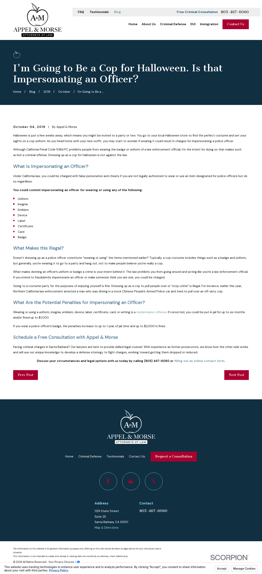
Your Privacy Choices (64, 562)
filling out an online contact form (199, 361)
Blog (117, 12)
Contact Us (235, 24)
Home (69, 456)
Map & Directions (107, 528)
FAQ (81, 12)
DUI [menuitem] (193, 24)
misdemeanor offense (151, 312)
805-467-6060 (235, 12)
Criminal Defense (90, 456)
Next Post (236, 375)
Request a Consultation (173, 456)
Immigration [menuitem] (209, 24)
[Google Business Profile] (131, 481)
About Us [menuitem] (149, 24)
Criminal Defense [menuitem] (173, 24)
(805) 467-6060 (156, 361)
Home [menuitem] (133, 24)
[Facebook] (108, 481)
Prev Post (25, 375)
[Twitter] (154, 481)
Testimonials (99, 12)
